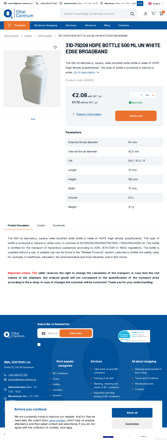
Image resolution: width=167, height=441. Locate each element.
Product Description (18, 225)
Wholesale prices (144, 383)
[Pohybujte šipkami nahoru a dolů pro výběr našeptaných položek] (98, 14)
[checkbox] (39, 344)
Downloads (59, 225)
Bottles (28, 35)
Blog (107, 25)
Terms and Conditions (146, 378)
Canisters (58, 389)
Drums (56, 378)
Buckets (57, 395)
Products (17, 25)
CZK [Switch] (133, 3)
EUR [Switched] (140, 3)
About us (90, 25)
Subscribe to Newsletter (53, 324)
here (69, 427)
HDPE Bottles (45, 35)
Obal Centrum (11, 35)
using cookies (57, 420)
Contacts (123, 25)
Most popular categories (65, 363)
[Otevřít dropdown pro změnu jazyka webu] (155, 3)
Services (71, 25)
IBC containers (60, 373)
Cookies (139, 389)
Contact (41, 225)
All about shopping (45, 25)
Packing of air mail (103, 378)
